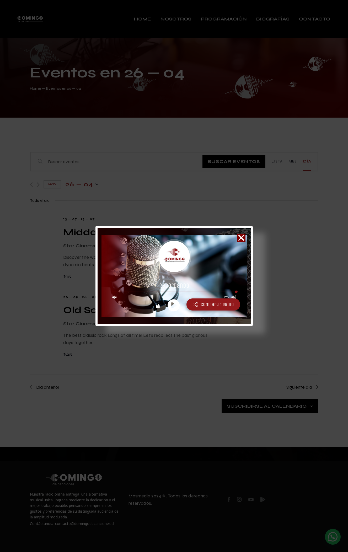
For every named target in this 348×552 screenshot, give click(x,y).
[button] (241, 238)
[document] (174, 276)
